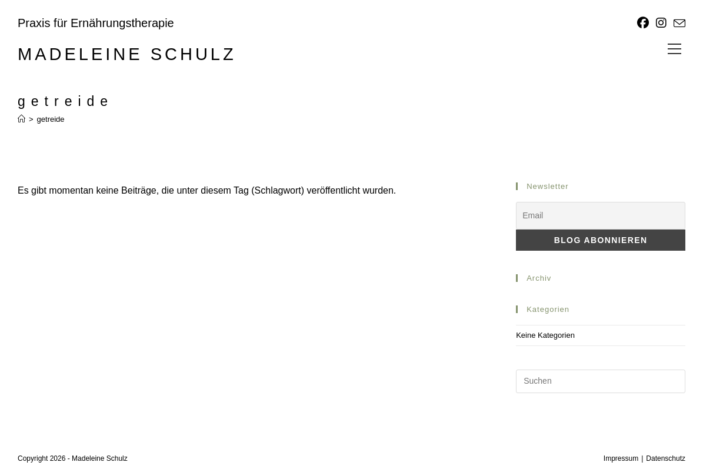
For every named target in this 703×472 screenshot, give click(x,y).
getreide (51, 119)
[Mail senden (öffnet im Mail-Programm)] (677, 23)
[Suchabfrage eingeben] (600, 381)
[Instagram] (661, 23)
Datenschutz (665, 458)
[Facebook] (643, 23)
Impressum (621, 458)
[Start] (21, 119)
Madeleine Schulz (127, 54)
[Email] (600, 216)
